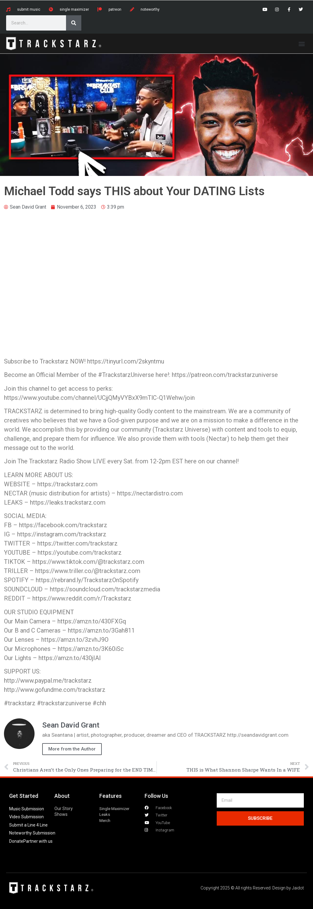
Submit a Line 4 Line (28, 825)
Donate (16, 841)
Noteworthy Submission (32, 833)
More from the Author (72, 749)
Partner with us (38, 841)
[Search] (73, 23)
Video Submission (26, 816)
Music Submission (26, 808)
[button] (302, 43)
